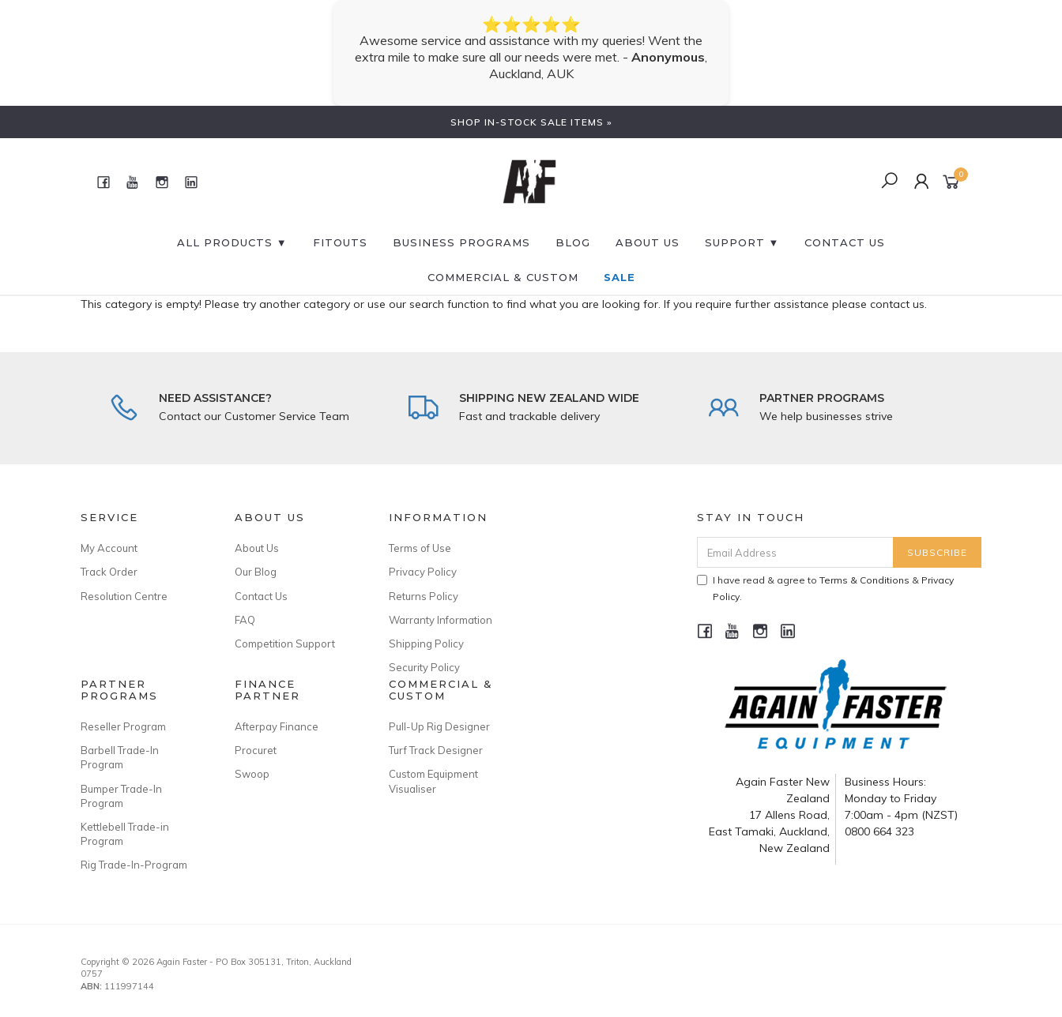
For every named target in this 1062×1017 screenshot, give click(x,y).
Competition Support (285, 643)
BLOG (572, 242)
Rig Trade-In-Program (134, 864)
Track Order (109, 571)
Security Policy (424, 667)
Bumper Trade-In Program (121, 795)
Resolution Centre (124, 596)
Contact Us (261, 596)
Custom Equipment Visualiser (433, 780)
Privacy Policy (423, 571)
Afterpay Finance (276, 726)
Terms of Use (420, 548)
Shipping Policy (426, 643)
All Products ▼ (232, 242)
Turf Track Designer (436, 750)
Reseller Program (123, 726)
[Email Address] (795, 552)
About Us (648, 242)
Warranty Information (440, 620)
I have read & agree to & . (825, 588)
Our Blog (256, 571)
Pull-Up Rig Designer (439, 726)
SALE (619, 277)
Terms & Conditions (864, 580)
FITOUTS (340, 242)
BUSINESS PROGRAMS (461, 242)
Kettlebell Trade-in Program (125, 833)
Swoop (252, 773)
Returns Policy (423, 596)
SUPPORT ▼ (742, 242)
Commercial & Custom (502, 277)
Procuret (256, 750)
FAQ (245, 620)
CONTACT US (844, 242)
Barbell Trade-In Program (120, 757)
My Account (109, 548)
